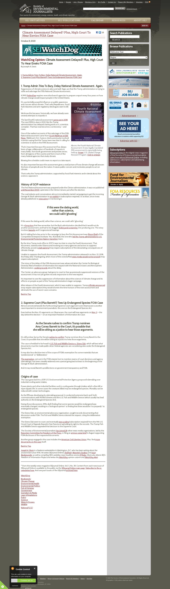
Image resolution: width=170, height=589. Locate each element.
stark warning (43, 248)
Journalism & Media (29, 493)
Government (26, 490)
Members (43, 578)
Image (80, 152)
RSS (146, 2)
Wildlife (24, 504)
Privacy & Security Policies (56, 578)
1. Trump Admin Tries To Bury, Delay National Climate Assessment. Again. (51, 75)
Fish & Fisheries (27, 488)
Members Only (90, 2)
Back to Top (26, 294)
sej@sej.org (28, 588)
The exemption (27, 359)
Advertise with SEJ (128, 140)
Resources (119, 20)
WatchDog (63, 457)
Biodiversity (26, 479)
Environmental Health (30, 483)
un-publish (54, 196)
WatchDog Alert (91, 457)
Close (35, 568)
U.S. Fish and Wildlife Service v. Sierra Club (68, 343)
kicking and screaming (68, 228)
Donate (68, 2)
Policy (23, 497)
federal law (31, 95)
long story (29, 225)
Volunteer (139, 2)
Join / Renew (78, 2)
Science (24, 500)
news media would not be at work (86, 256)
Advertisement (129, 115)
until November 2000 (30, 190)
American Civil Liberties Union (74, 439)
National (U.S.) (27, 507)
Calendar (97, 20)
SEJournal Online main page (73, 468)
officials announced (96, 285)
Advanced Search (131, 9)
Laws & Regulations (29, 495)
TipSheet (68, 452)
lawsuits (32, 230)
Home (61, 2)
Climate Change (27, 481)
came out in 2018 (60, 120)
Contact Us (112, 2)
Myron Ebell (93, 234)
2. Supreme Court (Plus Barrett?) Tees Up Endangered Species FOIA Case (51, 77)
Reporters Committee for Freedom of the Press (41, 433)
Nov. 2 (94, 312)
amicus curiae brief (79, 433)
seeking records (41, 268)
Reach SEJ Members (125, 2)
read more (15, 585)
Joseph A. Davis (27, 450)
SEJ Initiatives (35, 20)
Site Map (89, 578)
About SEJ (140, 20)
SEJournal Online (117, 153)
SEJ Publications (69, 20)
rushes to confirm (56, 337)
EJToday (83, 455)
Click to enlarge (93, 155)
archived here (71, 470)
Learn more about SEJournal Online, (125, 157)
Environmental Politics (30, 486)
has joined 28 (61, 430)
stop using (43, 199)
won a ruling (64, 422)
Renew (83, 578)
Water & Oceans (28, 502)
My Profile (101, 2)
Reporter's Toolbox (79, 452)
